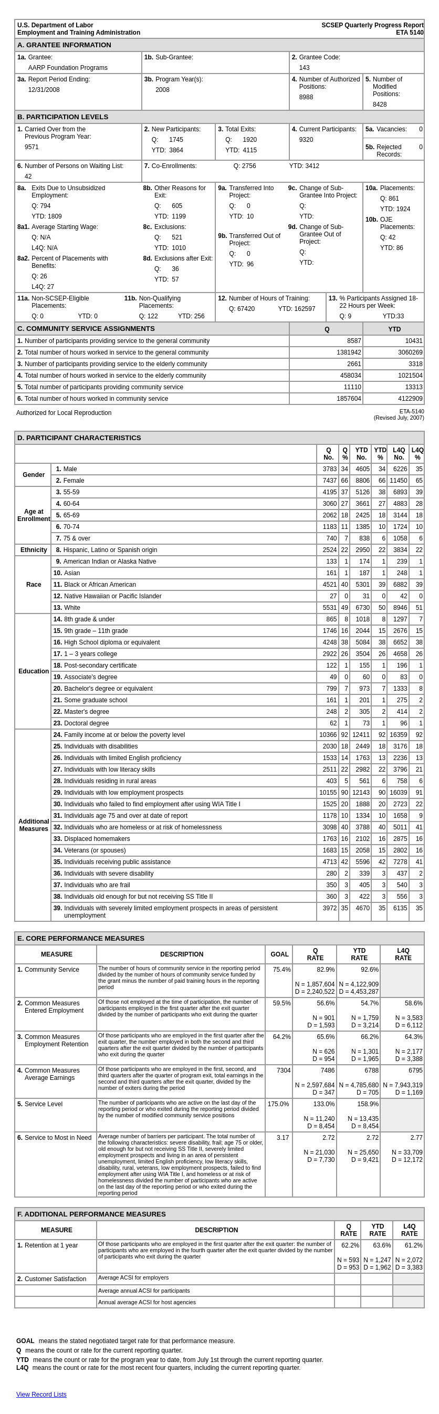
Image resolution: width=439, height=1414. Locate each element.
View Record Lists (41, 1394)
